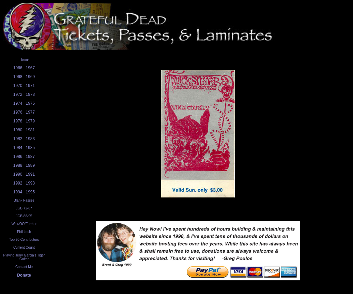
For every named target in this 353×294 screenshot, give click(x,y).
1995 (30, 192)
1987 (30, 156)
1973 (30, 94)
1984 (17, 147)
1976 (17, 112)
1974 (17, 103)
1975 (30, 103)
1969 (30, 76)
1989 (30, 165)
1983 (30, 138)
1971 (30, 85)
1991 (30, 174)
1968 (17, 76)
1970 (17, 85)
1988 (17, 165)
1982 (17, 138)
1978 (17, 121)
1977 (30, 112)
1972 (17, 94)
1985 (30, 147)
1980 (17, 130)
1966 (17, 67)
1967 (30, 67)
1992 (17, 183)
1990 (17, 174)
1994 (17, 192)
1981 (30, 130)
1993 (30, 183)
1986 (17, 156)
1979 (30, 121)
